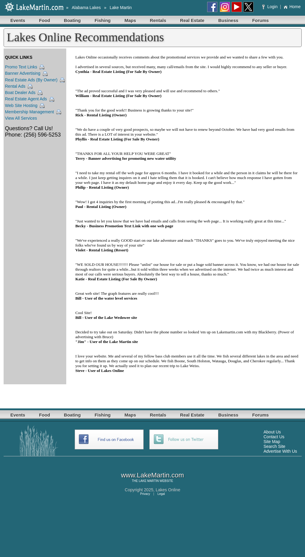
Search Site (274, 446)
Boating (72, 20)
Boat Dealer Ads (20, 92)
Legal (161, 494)
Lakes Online (168, 489)
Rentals (158, 20)
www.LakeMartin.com (152, 475)
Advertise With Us (280, 451)
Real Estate (192, 20)
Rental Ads (15, 86)
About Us (272, 432)
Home (291, 6)
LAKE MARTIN (149, 481)
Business (228, 20)
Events (18, 20)
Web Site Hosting (21, 105)
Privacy (145, 494)
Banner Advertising (23, 73)
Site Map (271, 441)
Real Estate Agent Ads (26, 98)
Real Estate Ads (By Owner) (31, 79)
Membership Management (29, 111)
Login (270, 6)
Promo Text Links (21, 67)
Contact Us (273, 436)
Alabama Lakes (86, 7)
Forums (260, 20)
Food (44, 20)
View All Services (21, 118)
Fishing (102, 20)
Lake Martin (121, 7)
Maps (130, 20)
